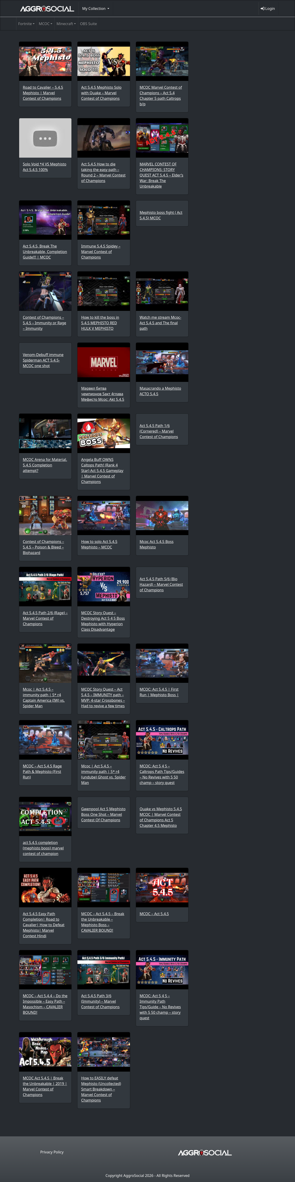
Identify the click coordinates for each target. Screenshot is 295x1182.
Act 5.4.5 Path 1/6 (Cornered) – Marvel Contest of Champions (159, 431)
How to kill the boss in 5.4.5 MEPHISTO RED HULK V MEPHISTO (100, 323)
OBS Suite (88, 23)
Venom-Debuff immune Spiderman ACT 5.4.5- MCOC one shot (43, 360)
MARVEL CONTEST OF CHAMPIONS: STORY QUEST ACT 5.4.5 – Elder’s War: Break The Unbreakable (161, 175)
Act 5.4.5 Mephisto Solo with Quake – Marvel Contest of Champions (101, 93)
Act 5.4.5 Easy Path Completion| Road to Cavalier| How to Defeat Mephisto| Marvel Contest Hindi (44, 924)
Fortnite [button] (25, 23)
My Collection (94, 8)
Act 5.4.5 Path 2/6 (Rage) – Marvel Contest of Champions (45, 618)
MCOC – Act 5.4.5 (154, 913)
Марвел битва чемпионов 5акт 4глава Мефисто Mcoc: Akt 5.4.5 (102, 394)
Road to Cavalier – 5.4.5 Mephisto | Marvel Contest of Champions (43, 93)
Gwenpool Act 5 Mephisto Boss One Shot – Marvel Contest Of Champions (103, 814)
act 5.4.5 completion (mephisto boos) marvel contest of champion (43, 848)
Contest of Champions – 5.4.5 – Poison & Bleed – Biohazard (43, 547)
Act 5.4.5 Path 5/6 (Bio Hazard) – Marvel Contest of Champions (161, 584)
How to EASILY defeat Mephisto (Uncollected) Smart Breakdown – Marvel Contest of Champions (101, 1089)
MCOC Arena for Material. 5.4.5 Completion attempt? (45, 465)
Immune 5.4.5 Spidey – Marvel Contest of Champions (100, 252)
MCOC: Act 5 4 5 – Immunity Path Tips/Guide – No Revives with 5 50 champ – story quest (160, 1006)
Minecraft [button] (64, 23)
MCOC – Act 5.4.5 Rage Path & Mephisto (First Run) (42, 771)
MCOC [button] (44, 23)
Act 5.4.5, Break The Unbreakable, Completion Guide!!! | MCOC (45, 252)
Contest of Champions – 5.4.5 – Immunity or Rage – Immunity (44, 323)
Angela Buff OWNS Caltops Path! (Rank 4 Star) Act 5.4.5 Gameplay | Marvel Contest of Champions (102, 470)
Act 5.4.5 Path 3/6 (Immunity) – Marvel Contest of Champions (100, 1001)
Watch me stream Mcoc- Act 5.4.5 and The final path (160, 323)
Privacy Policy (52, 1152)
